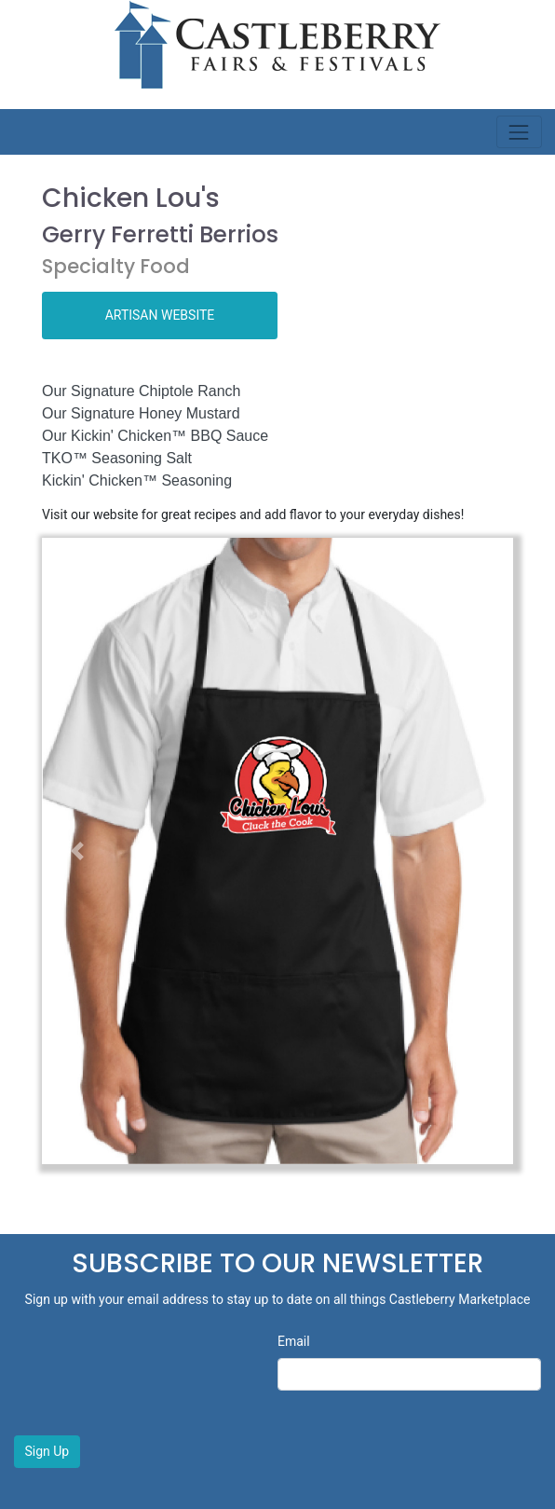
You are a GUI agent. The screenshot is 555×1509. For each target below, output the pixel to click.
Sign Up (47, 1451)
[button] (77, 850)
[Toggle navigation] (519, 132)
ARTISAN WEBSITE (160, 315)
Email (294, 1341)
